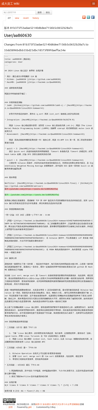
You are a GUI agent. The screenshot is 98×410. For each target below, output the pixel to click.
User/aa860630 (18, 35)
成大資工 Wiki (10, 3)
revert (26, 18)
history (36, 18)
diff (9, 18)
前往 (48, 12)
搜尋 (40, 12)
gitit (30, 407)
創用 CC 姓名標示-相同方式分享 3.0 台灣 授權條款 (57, 404)
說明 (11, 407)
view (17, 18)
